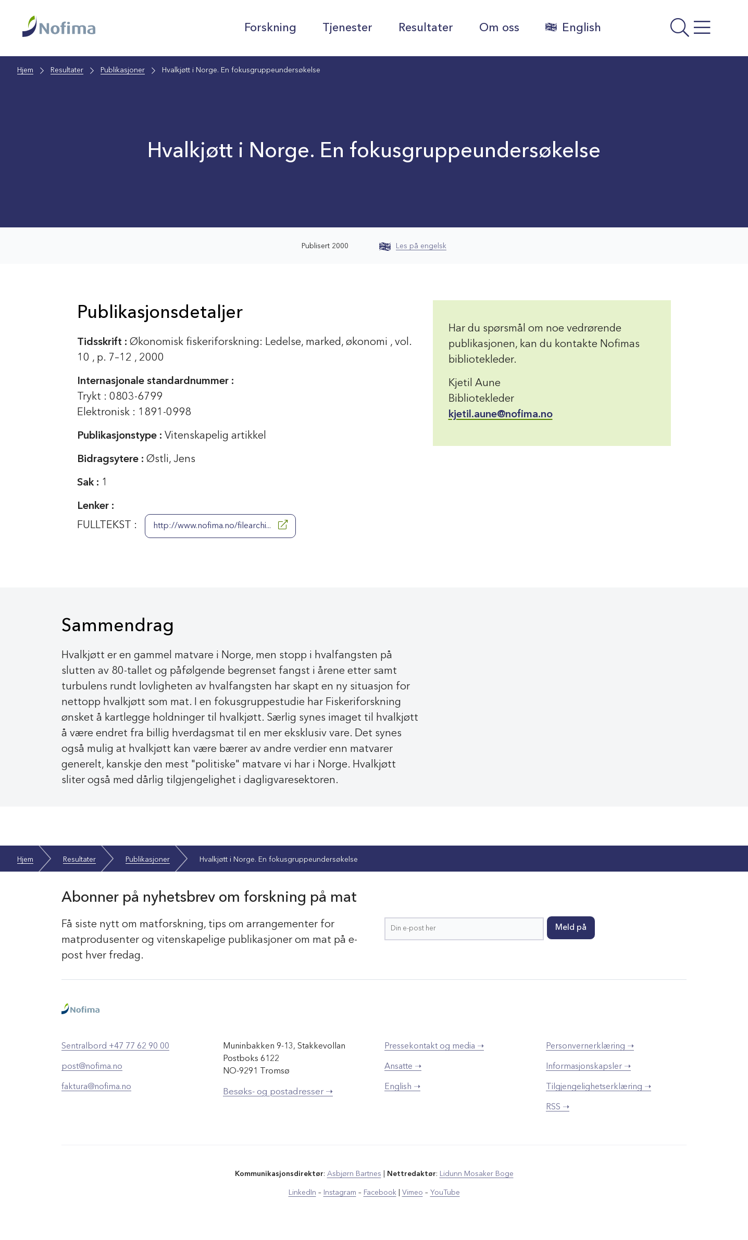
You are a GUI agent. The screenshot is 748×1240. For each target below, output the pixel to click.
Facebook (380, 1192)
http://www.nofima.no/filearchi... (220, 525)
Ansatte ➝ (402, 1067)
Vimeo (412, 1192)
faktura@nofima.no (96, 1087)
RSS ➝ (557, 1107)
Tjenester (347, 28)
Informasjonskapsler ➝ (588, 1067)
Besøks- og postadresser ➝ (278, 1092)
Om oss (499, 28)
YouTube (445, 1192)
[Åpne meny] (668, 30)
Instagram (339, 1192)
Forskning (270, 28)
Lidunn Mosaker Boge (477, 1174)
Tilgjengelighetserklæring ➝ (598, 1087)
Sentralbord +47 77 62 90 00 (115, 1046)
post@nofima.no (91, 1067)
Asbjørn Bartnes (354, 1174)
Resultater (425, 28)
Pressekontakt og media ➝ (434, 1046)
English (573, 27)
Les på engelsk (412, 246)
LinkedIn (302, 1192)
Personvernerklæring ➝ (590, 1046)
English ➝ (402, 1087)
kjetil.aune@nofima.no (500, 415)
